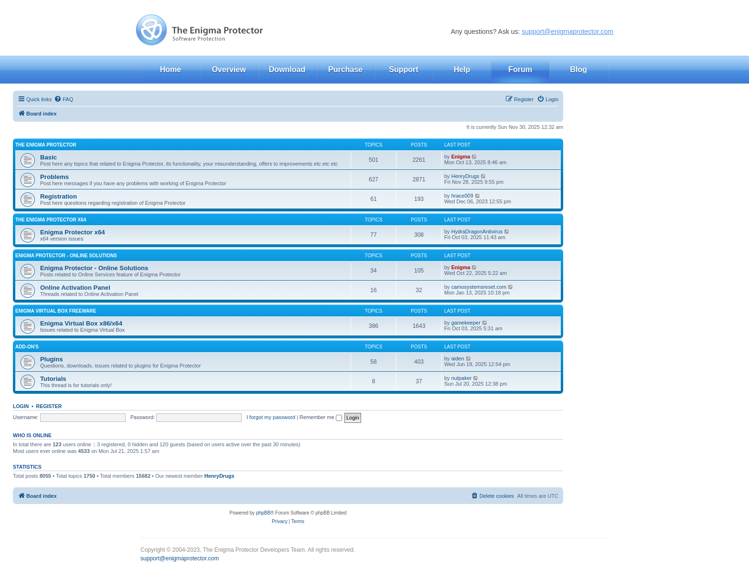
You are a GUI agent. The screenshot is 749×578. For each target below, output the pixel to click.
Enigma (461, 156)
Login (21, 406)
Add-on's (27, 346)
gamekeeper (466, 323)
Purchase (345, 69)
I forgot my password (270, 417)
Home (170, 69)
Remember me (321, 417)
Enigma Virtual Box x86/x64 (81, 323)
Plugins (51, 359)
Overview (229, 69)
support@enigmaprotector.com (567, 31)
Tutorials (53, 378)
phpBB (263, 512)
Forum (520, 69)
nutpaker (461, 378)
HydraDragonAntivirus (477, 231)
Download (287, 69)
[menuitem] (63, 99)
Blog (578, 69)
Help (462, 69)
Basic (48, 157)
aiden (457, 358)
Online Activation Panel (75, 287)
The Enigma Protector (45, 144)
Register (49, 406)
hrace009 (462, 196)
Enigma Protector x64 (72, 232)
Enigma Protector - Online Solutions (66, 255)
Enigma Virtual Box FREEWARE (55, 311)
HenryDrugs (465, 176)
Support (403, 69)
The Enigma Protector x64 (50, 219)
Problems (54, 176)
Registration (58, 196)
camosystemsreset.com (479, 287)
